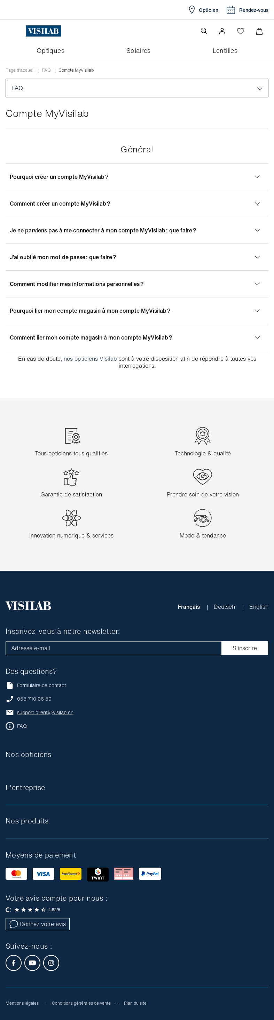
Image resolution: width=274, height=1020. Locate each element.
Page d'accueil (20, 70)
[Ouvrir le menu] (20, 31)
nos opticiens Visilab (90, 358)
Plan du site (135, 1003)
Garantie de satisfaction (71, 494)
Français (189, 607)
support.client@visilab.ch (45, 712)
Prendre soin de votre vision (203, 494)
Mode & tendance (203, 535)
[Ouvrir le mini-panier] (259, 31)
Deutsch (225, 607)
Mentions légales (22, 1003)
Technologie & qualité (203, 453)
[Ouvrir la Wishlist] (240, 31)
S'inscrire (245, 648)
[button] (222, 30)
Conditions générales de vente (81, 1003)
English (258, 607)
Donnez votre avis (37, 924)
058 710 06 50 (34, 699)
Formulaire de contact (36, 685)
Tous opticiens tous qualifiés (71, 453)
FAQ (46, 70)
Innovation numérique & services (71, 535)
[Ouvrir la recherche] (204, 30)
